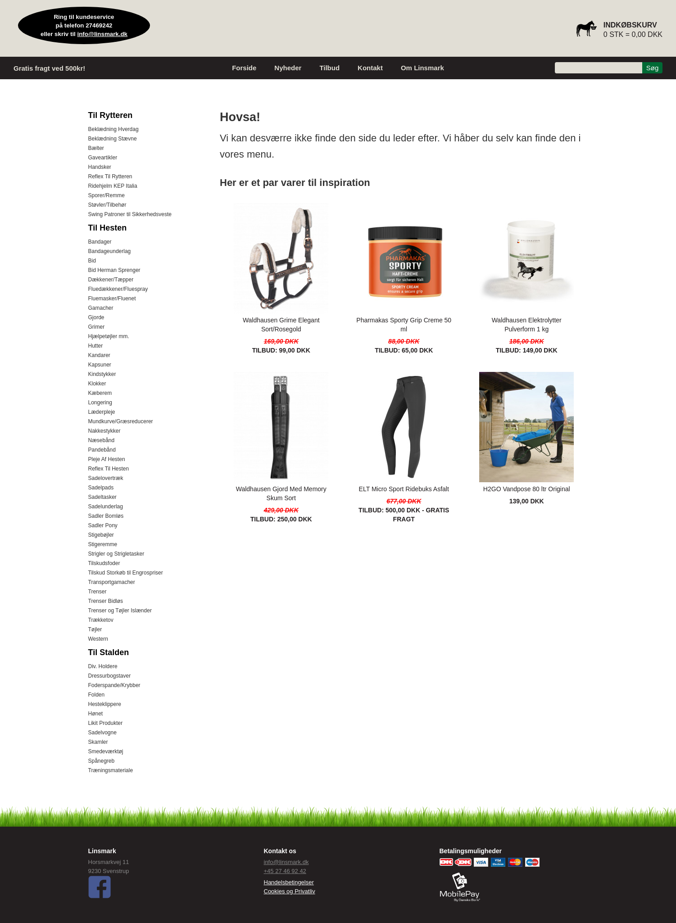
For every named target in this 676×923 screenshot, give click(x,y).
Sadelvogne (102, 732)
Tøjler (95, 629)
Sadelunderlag (105, 506)
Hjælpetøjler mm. (108, 336)
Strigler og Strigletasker (116, 554)
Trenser (97, 591)
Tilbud (329, 68)
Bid (92, 261)
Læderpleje (101, 412)
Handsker (99, 167)
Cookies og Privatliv (289, 891)
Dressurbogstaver (109, 676)
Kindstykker (102, 374)
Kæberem (100, 393)
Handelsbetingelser (289, 882)
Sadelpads (101, 487)
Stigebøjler (101, 535)
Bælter (96, 148)
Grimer (96, 327)
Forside (244, 68)
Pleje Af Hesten (106, 459)
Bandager (100, 242)
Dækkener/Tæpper (111, 279)
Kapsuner (99, 365)
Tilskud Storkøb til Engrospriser (125, 573)
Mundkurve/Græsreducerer (120, 421)
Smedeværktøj (105, 751)
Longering (100, 402)
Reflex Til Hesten (108, 469)
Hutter (95, 346)
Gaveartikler (103, 157)
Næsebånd (101, 440)
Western (98, 639)
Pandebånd (102, 450)
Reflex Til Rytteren (110, 176)
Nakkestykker (104, 431)
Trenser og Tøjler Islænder (120, 610)
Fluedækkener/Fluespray (118, 289)
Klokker (97, 383)
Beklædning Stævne (112, 139)
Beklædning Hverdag (113, 129)
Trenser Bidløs (105, 601)
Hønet (95, 713)
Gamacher (100, 308)
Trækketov (100, 620)
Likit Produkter (105, 723)
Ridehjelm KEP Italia (112, 186)
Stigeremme (103, 544)
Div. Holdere (103, 666)
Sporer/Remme (106, 195)
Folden (96, 695)
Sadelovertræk (105, 478)
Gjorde (96, 317)
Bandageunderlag (109, 251)
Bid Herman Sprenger (114, 270)
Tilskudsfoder (104, 563)
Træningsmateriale (110, 770)
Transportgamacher (111, 582)
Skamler (98, 742)
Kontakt (370, 68)
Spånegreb (101, 761)
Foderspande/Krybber (114, 685)
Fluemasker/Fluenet (112, 298)
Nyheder (287, 68)
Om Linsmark (422, 68)
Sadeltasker (102, 497)
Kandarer (99, 355)
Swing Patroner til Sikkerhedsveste (130, 214)
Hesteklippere (104, 704)
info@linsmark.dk (102, 34)
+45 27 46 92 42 (285, 871)
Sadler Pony (103, 525)
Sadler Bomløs (106, 516)
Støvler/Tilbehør (107, 205)
